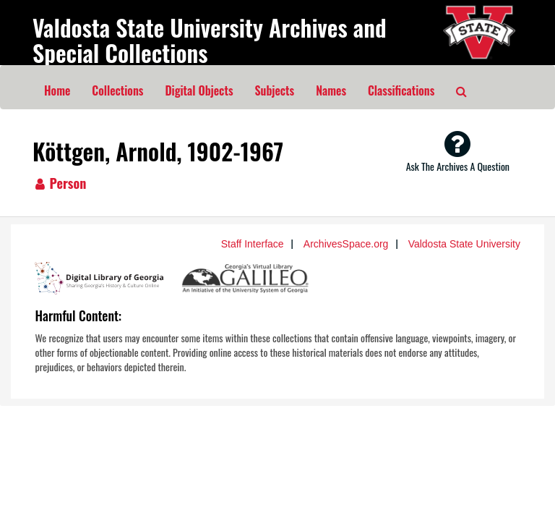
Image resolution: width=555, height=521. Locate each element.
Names (331, 90)
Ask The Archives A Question (457, 151)
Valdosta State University (464, 244)
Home (57, 90)
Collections (117, 90)
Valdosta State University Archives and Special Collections (210, 39)
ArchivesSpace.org (346, 244)
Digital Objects (199, 90)
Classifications (401, 90)
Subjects (275, 90)
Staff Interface (252, 244)
